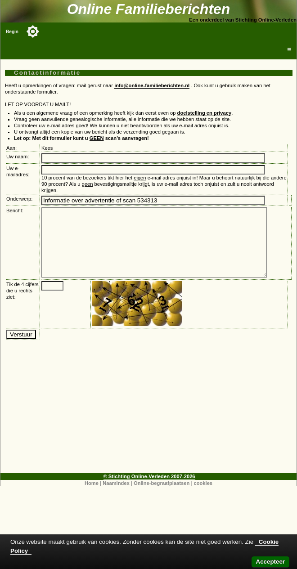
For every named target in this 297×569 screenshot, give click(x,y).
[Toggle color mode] (33, 31)
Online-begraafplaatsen (161, 496)
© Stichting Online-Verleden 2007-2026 (149, 490)
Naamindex (116, 496)
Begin (12, 31)
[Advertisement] (148, 424)
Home (92, 496)
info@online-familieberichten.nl (151, 85)
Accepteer (270, 561)
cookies (203, 496)
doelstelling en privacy (204, 113)
